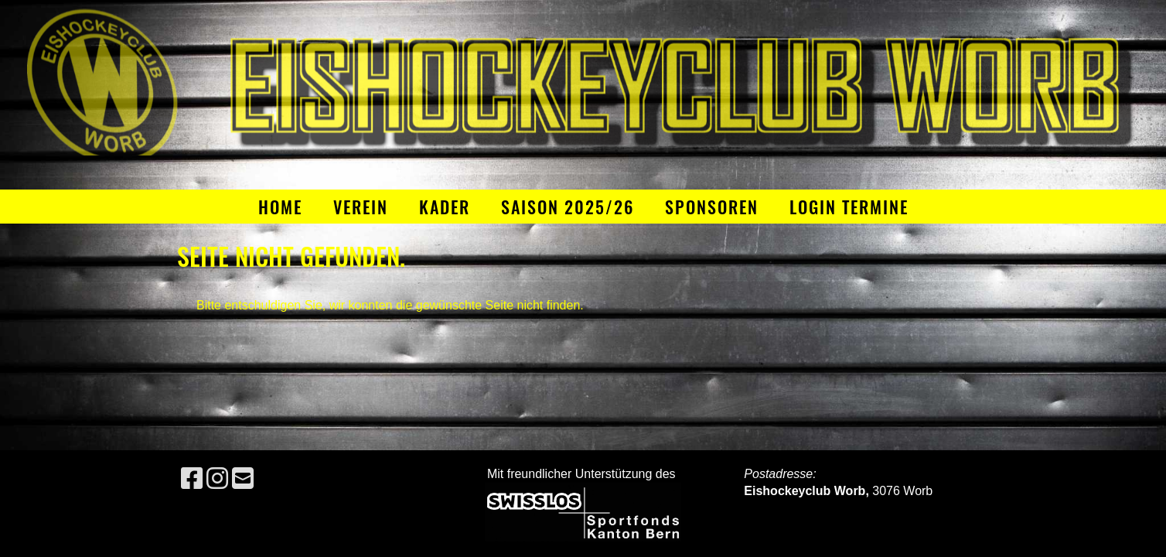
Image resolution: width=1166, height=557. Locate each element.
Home (280, 206)
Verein (360, 206)
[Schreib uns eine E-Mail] (243, 479)
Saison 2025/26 (567, 206)
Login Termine (849, 206)
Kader (444, 206)
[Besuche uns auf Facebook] (192, 479)
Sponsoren (712, 206)
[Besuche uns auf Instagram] (217, 479)
